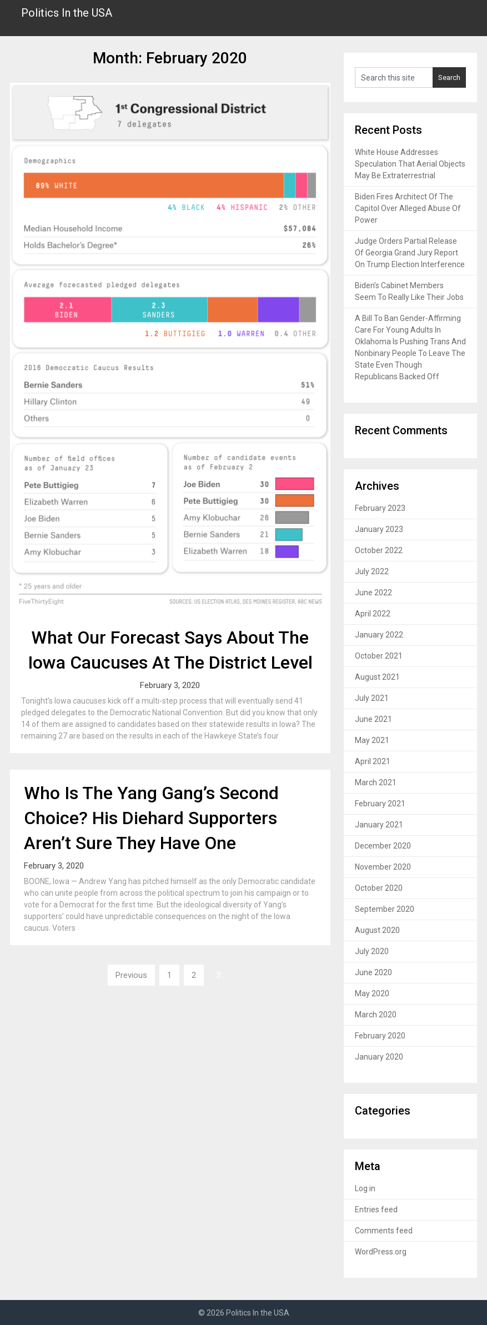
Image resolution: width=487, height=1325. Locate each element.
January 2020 (379, 1056)
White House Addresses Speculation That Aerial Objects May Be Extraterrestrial (410, 164)
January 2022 (379, 634)
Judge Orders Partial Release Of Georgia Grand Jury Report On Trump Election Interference (410, 253)
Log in (365, 1188)
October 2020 (379, 888)
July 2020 (372, 951)
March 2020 (375, 1014)
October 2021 (379, 655)
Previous (131, 975)
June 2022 (373, 592)
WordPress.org (380, 1251)
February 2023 (380, 508)
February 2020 (380, 1035)
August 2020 (377, 930)
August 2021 (377, 676)
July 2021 (372, 698)
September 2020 (384, 909)
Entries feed (376, 1209)
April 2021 (372, 761)
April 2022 (372, 613)
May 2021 (372, 740)
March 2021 (375, 782)
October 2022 (379, 550)
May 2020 (372, 993)
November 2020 (383, 866)
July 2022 (372, 571)
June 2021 (373, 719)
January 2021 (379, 824)
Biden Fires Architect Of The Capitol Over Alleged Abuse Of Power (408, 208)
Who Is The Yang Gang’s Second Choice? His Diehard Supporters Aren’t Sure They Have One (151, 818)
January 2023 (379, 529)
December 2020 (383, 845)
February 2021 (380, 803)
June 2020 (373, 972)
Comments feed (384, 1230)
